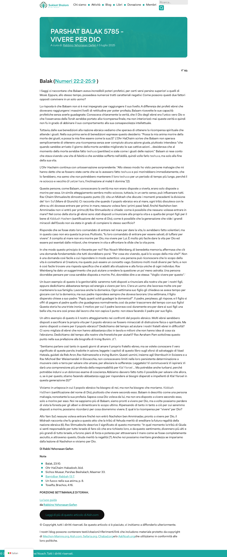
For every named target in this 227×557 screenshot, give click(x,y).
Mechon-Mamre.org (56, 536)
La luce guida (48, 500)
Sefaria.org (90, 536)
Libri (119, 4)
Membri (151, 4)
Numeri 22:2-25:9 (75, 80)
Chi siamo (79, 4)
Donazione (134, 4)
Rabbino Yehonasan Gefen (79, 45)
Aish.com (76, 536)
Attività (95, 4)
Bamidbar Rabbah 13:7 (59, 476)
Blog (108, 4)
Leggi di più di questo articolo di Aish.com (72, 515)
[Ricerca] (161, 7)
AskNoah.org (126, 536)
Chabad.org (105, 536)
